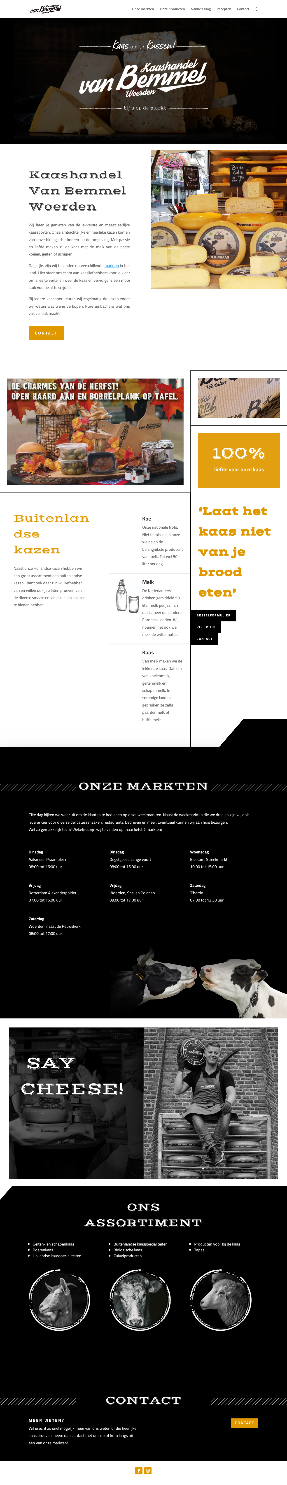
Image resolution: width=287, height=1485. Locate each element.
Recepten (224, 9)
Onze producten (172, 9)
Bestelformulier (214, 615)
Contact (243, 9)
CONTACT (46, 333)
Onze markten (143, 9)
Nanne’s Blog (201, 9)
